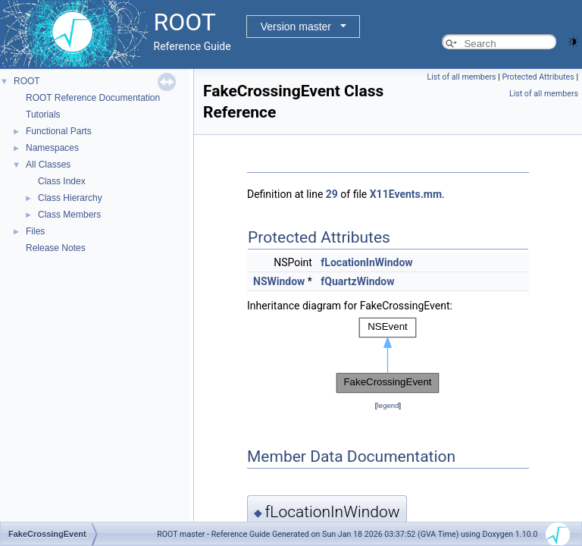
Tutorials (43, 114)
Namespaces (52, 148)
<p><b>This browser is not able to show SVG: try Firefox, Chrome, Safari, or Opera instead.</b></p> (388, 355)
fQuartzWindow (357, 281)
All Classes (48, 164)
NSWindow (279, 281)
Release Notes (56, 248)
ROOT (27, 81)
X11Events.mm (406, 194)
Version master (296, 26)
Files (35, 231)
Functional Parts (59, 131)
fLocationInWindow (366, 262)
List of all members (461, 77)
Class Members (69, 214)
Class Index (62, 181)
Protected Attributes (538, 77)
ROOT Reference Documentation (93, 98)
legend (388, 405)
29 (332, 194)
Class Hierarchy (70, 198)
